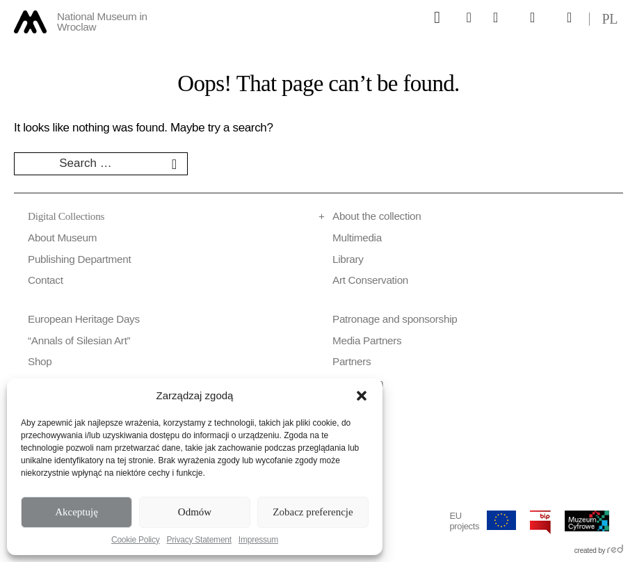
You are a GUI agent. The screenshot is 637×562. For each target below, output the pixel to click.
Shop (40, 361)
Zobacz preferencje (313, 511)
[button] (362, 396)
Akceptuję (76, 511)
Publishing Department (79, 259)
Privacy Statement (199, 540)
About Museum (62, 237)
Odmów (194, 511)
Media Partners (366, 340)
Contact (45, 280)
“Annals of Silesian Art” (79, 340)
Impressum (258, 540)
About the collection (376, 216)
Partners (351, 361)
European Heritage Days (84, 319)
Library (348, 259)
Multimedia (357, 237)
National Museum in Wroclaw (102, 22)
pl (610, 18)
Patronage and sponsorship (394, 319)
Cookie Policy (135, 540)
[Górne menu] (437, 17)
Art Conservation (370, 280)
